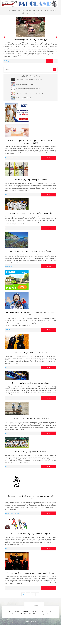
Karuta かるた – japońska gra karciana (30, 180)
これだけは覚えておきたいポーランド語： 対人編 (29, 93)
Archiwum (7, 588)
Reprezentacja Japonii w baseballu (30, 452)
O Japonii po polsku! (35, 13)
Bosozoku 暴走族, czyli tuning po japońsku (30, 383)
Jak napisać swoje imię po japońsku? (25, 84)
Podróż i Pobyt (9, 266)
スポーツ (46, 10)
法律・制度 (53, 10)
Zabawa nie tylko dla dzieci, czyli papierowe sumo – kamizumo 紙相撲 (30, 142)
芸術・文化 (36, 10)
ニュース (7, 10)
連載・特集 (25, 13)
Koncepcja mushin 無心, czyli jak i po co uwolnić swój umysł (30, 497)
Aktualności (8, 329)
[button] (4, 39)
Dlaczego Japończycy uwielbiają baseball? (30, 418)
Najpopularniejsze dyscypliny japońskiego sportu (30, 213)
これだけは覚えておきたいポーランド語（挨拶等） (29, 79)
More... (49, 61)
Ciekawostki (8, 398)
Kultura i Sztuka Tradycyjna (12, 158)
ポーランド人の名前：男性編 (23, 98)
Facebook (34, 605)
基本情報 (14, 10)
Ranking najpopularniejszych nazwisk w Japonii (27, 88)
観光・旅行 (28, 10)
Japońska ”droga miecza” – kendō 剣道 (30, 353)
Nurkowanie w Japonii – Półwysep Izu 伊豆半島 (30, 251)
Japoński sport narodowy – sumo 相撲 (30, 40)
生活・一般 (21, 10)
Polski (5, 61)
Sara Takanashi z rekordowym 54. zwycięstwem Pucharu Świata (30, 313)
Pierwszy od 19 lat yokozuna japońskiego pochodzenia (30, 573)
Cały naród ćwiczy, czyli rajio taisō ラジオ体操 (30, 534)
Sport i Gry (10, 61)
